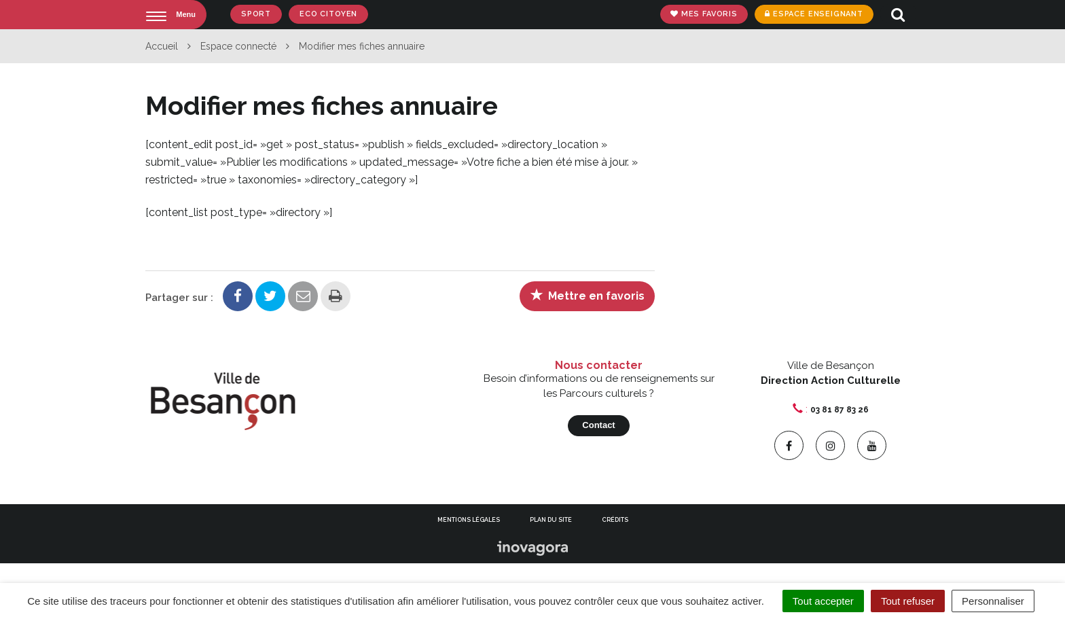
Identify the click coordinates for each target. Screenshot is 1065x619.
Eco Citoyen (328, 14)
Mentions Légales (468, 519)
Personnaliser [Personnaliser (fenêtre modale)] (993, 601)
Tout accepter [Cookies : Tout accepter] (823, 601)
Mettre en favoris (587, 294)
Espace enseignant (813, 14)
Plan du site (551, 519)
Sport (256, 14)
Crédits (615, 519)
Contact (598, 425)
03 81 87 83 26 (839, 409)
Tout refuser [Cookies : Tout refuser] (908, 601)
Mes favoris (702, 14)
